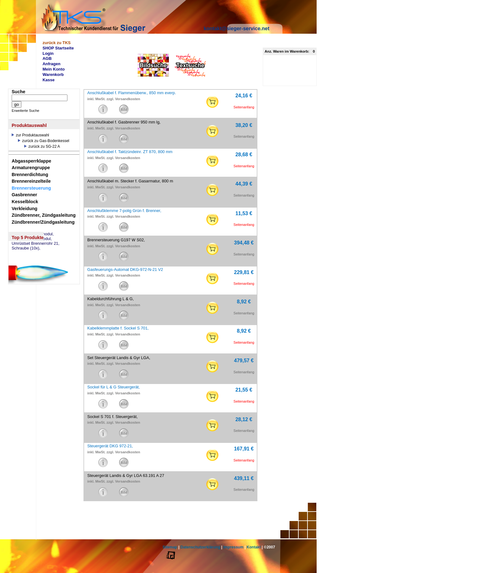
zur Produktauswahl (30, 135)
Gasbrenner (24, 194)
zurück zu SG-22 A (42, 146)
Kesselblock (25, 201)
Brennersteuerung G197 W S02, (116, 240)
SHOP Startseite (58, 48)
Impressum (233, 547)
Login (48, 53)
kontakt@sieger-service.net (236, 28)
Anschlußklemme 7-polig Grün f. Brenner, (124, 210)
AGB (47, 58)
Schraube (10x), (26, 248)
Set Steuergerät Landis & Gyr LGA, (118, 357)
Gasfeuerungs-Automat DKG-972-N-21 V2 (125, 269)
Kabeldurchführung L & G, (110, 298)
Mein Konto (54, 69)
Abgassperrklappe (31, 160)
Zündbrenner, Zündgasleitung (44, 215)
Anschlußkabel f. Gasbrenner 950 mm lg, (124, 122)
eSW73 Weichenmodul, (33, 234)
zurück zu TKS (57, 42)
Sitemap (170, 547)
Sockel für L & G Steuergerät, (113, 387)
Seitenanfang (243, 107)
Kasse (49, 79)
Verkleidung (24, 208)
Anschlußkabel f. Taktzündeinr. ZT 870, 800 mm (130, 151)
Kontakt (254, 547)
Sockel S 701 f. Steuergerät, (112, 416)
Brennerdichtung (30, 174)
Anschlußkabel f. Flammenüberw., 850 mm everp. (131, 92)
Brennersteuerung (31, 188)
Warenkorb (53, 74)
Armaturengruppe (31, 167)
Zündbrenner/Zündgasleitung (43, 222)
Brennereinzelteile (31, 181)
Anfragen (51, 63)
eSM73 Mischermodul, (32, 239)
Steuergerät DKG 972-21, (110, 446)
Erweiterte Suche (25, 110)
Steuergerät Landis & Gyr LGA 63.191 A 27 (125, 475)
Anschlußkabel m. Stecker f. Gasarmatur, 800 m (130, 181)
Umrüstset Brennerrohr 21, (36, 243)
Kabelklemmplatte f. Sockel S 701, (118, 328)
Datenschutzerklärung (200, 547)
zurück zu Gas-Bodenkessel (43, 141)
